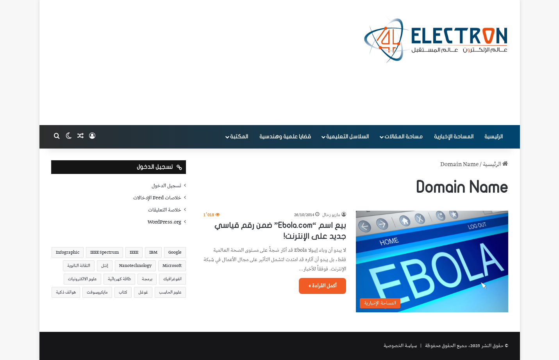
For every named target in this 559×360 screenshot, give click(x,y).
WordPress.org (164, 222)
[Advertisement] (201, 62)
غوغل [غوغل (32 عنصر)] (143, 292)
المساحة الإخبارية (453, 137)
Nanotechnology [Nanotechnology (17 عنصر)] (135, 265)
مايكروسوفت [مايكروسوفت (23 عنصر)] (97, 292)
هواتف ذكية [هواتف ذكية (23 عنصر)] (66, 292)
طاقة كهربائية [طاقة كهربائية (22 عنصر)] (119, 279)
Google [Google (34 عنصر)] (175, 252)
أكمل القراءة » (322, 286)
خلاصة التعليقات (164, 210)
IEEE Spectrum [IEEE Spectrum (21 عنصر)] (104, 252)
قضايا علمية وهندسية (285, 137)
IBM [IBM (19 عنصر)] (153, 252)
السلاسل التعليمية (347, 137)
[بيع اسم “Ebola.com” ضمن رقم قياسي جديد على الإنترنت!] (432, 261)
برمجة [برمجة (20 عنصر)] (147, 279)
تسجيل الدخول (166, 185)
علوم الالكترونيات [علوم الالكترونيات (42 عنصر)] (82, 279)
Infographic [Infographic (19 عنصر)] (67, 252)
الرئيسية (493, 137)
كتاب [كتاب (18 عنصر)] (123, 292)
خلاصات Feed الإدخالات (157, 197)
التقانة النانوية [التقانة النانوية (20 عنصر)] (78, 265)
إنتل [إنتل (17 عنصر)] (104, 265)
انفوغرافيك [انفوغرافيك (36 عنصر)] (172, 279)
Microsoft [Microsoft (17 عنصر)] (172, 265)
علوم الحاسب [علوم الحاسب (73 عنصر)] (170, 292)
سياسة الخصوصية (400, 345)
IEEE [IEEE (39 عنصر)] (134, 252)
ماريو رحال (331, 215)
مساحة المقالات (403, 137)
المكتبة (239, 137)
